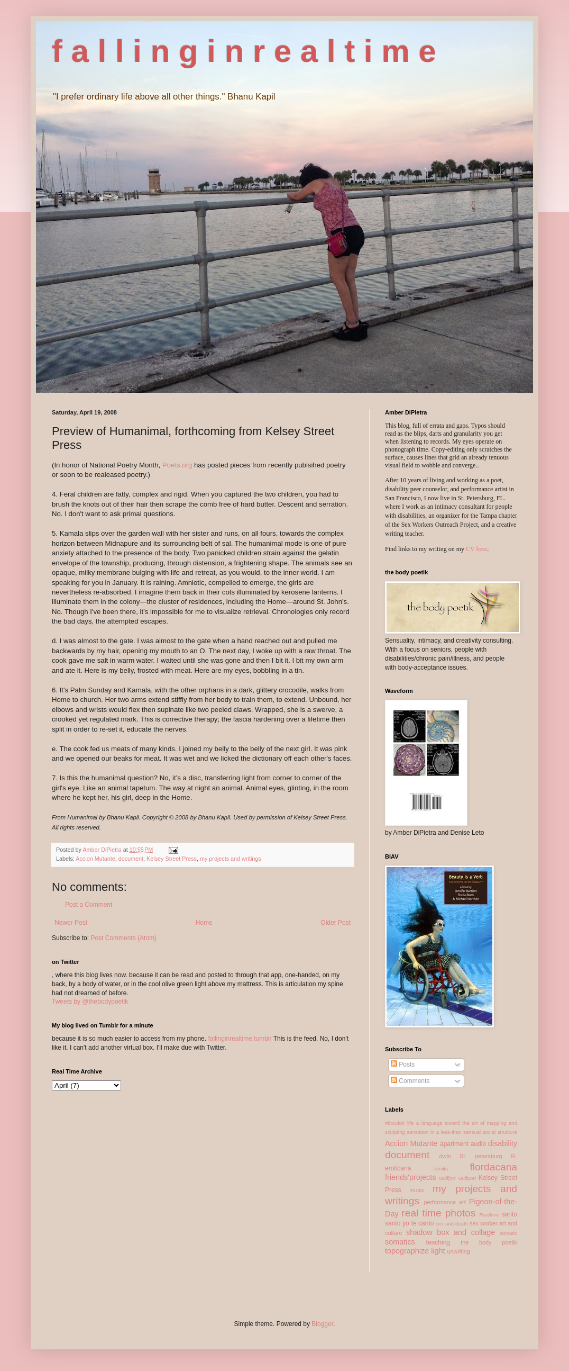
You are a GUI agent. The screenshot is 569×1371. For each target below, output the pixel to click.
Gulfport (467, 1178)
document (130, 858)
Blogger (322, 1324)
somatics (400, 1242)
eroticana (398, 1168)
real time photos (438, 1213)
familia (440, 1168)
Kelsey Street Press (171, 858)
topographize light (415, 1251)
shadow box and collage (450, 1232)
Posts (403, 1064)
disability (502, 1143)
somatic (508, 1233)
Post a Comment (88, 904)
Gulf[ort (447, 1178)
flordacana (493, 1166)
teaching (438, 1242)
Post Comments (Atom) (123, 938)
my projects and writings (230, 858)
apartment (454, 1144)
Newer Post (70, 922)
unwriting (458, 1251)
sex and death (452, 1223)
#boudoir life (399, 1123)
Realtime (489, 1214)
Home (204, 922)
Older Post (335, 922)
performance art (444, 1202)
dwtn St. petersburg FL (478, 1156)
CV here (476, 549)
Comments (410, 1081)
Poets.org (177, 465)
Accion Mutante (95, 858)
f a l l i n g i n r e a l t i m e (244, 51)
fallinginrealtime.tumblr (239, 1038)
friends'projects (410, 1177)
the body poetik (489, 1242)
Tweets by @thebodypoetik (90, 1001)
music (416, 1190)
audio (478, 1144)
